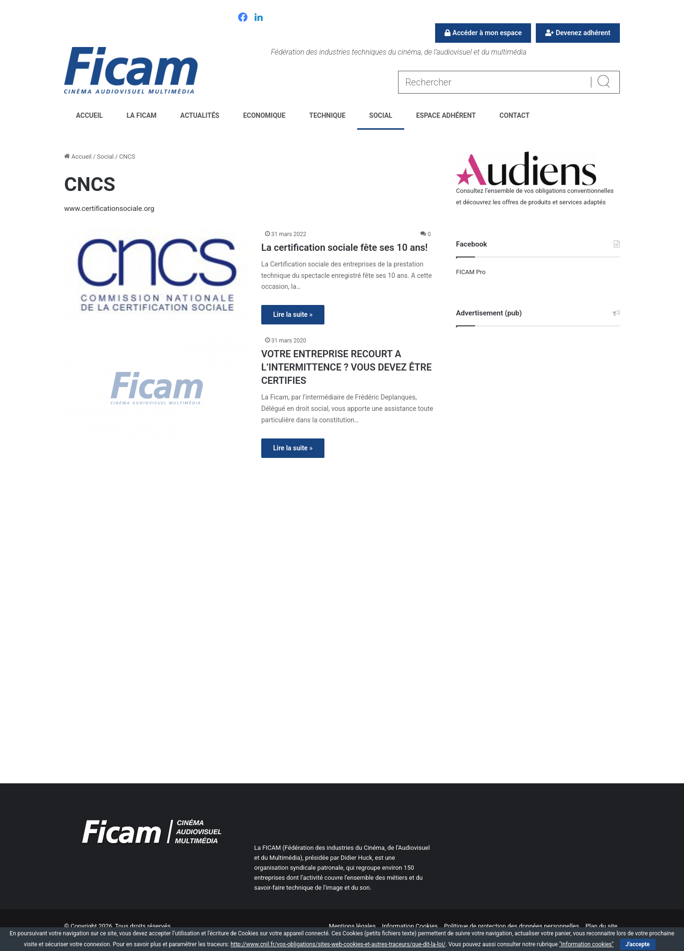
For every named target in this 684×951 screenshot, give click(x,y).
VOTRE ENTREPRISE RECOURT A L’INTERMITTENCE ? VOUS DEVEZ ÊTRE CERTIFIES (346, 367)
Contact (515, 115)
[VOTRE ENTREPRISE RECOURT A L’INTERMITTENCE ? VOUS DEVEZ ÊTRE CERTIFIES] (156, 388)
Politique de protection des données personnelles (511, 926)
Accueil (89, 115)
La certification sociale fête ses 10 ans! (344, 247)
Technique (327, 115)
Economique (264, 115)
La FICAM (141, 115)
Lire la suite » (293, 314)
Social (380, 115)
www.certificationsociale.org (109, 208)
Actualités (199, 115)
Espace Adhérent (446, 115)
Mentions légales (352, 926)
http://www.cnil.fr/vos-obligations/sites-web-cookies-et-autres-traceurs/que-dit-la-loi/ (337, 944)
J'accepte (638, 944)
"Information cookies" (586, 944)
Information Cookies (409, 926)
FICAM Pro (470, 272)
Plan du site (601, 926)
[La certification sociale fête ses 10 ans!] (156, 274)
